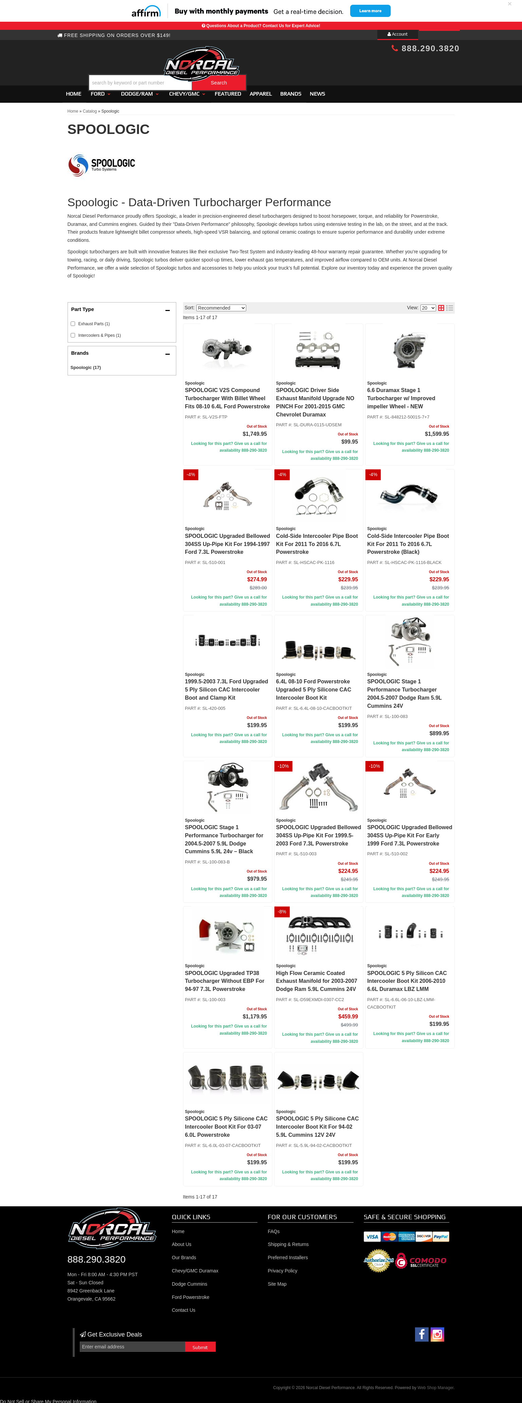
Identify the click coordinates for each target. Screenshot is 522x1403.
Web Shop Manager (435, 1384)
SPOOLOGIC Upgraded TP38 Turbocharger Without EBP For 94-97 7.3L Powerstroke (225, 978)
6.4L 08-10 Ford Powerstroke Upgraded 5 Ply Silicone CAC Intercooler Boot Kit (313, 687)
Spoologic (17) (86, 364)
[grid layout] (441, 305)
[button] (266, 65)
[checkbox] (73, 321)
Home (73, 90)
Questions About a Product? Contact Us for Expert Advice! (263, 25)
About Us (182, 1241)
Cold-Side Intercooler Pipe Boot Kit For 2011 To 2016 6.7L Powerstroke (317, 541)
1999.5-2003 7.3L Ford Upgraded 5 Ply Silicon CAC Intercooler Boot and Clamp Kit (226, 687)
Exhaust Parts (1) (94, 320)
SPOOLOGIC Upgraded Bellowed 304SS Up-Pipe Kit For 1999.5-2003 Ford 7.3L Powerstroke (318, 832)
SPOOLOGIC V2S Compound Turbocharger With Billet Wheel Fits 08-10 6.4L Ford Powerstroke (227, 395)
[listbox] (221, 304)
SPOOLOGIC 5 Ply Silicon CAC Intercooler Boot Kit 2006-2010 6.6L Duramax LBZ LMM (407, 978)
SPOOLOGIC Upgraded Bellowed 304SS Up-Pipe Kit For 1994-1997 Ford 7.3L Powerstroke (227, 541)
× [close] (510, 3)
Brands (290, 90)
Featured (228, 90)
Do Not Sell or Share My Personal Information (48, 1399)
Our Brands (184, 1254)
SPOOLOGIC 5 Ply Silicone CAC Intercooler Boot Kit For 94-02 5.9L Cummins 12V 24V (317, 1124)
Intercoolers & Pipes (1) (99, 332)
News (317, 90)
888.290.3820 (426, 48)
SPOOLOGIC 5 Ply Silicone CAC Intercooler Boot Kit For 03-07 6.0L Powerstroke (226, 1124)
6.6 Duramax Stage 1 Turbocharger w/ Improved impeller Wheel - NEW (401, 395)
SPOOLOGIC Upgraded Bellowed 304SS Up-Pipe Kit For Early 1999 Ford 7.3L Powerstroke (409, 832)
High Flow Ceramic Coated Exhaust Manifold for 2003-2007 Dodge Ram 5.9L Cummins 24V (316, 978)
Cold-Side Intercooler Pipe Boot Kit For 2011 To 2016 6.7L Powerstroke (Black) (408, 541)
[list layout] (449, 305)
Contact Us (183, 1307)
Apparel (261, 90)
